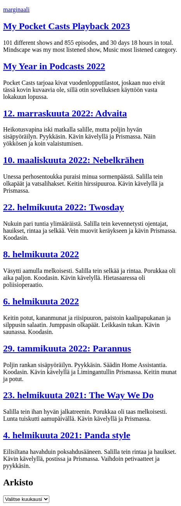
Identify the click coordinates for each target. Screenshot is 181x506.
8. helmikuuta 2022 (41, 254)
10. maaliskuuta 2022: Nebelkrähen (73, 160)
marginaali (16, 9)
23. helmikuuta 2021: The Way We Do (78, 395)
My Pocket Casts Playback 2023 (66, 26)
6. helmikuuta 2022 (41, 301)
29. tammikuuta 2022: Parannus (67, 348)
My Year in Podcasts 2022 (54, 66)
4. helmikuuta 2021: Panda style (66, 435)
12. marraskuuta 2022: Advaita (65, 113)
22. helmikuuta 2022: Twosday (63, 207)
